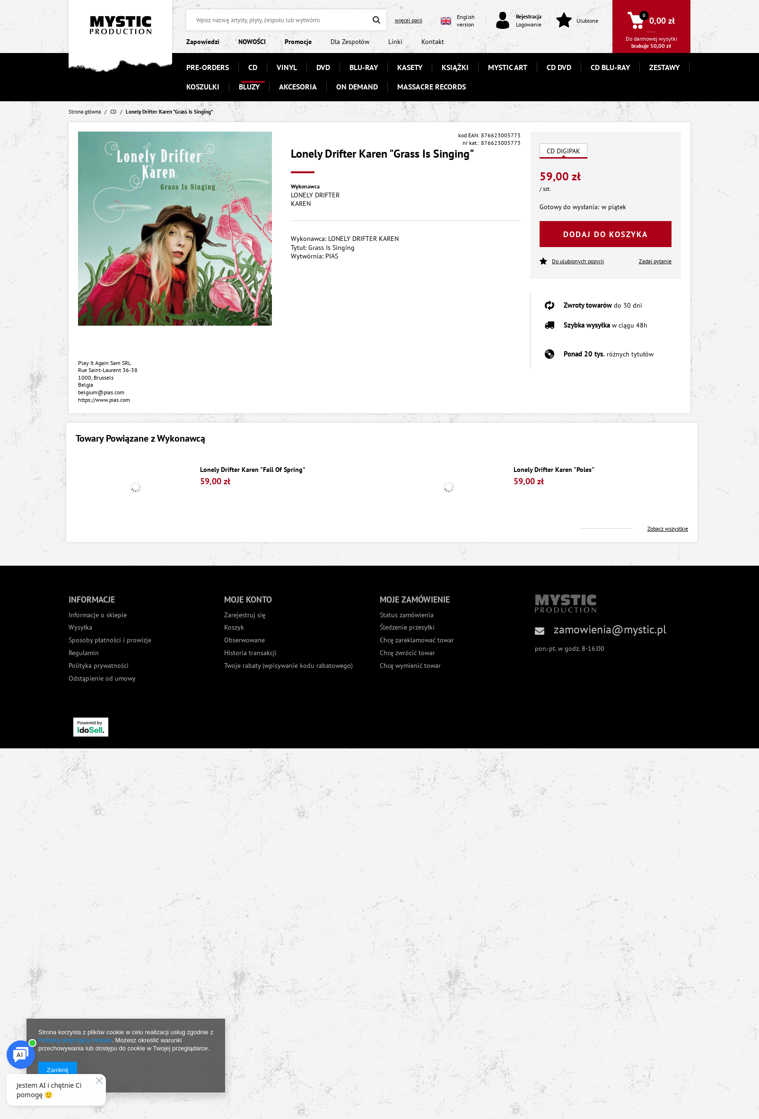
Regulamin (84, 653)
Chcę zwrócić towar (407, 653)
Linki (395, 41)
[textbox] (286, 19)
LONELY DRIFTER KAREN (315, 199)
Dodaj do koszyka (605, 234)
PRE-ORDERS (207, 67)
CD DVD (559, 67)
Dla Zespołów (350, 41)
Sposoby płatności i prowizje (110, 640)
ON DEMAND (357, 86)
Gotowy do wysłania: (569, 207)
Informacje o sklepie (98, 615)
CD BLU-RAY (610, 67)
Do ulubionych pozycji (572, 262)
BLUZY (249, 86)
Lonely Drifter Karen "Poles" (554, 470)
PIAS (331, 256)
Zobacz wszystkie (667, 528)
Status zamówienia (407, 615)
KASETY (409, 67)
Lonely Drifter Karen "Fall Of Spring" (252, 470)
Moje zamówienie (415, 599)
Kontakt (432, 41)
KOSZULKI (202, 86)
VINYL (287, 67)
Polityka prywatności (99, 666)
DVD (323, 67)
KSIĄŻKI (455, 67)
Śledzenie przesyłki (407, 627)
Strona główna (85, 111)
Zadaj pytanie (655, 261)
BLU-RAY (363, 67)
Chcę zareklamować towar (417, 640)
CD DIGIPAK (563, 151)
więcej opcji (408, 20)
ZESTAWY (664, 67)
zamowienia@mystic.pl (610, 629)
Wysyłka (80, 627)
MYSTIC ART (507, 67)
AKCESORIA (298, 86)
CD (252, 67)
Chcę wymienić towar (410, 666)
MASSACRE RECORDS (431, 86)
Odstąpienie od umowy (102, 679)
